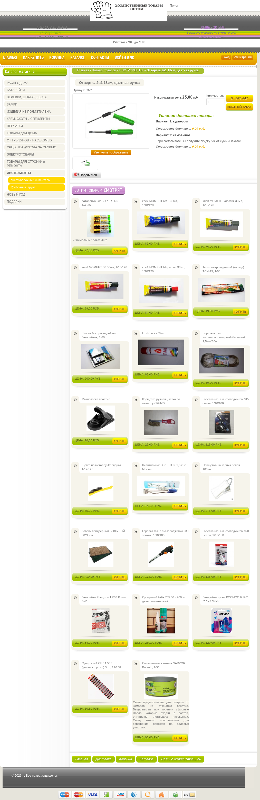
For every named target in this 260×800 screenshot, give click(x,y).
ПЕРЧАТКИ (15, 126)
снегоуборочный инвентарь (30, 180)
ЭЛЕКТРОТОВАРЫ (20, 154)
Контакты (100, 57)
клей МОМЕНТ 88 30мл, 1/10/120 (104, 267)
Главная (10, 57)
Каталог (77, 57)
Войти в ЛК (124, 57)
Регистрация (243, 57)
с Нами (50, 27)
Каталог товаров (104, 70)
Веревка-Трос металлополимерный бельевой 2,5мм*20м (224, 337)
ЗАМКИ (12, 104)
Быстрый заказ (239, 106)
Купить (119, 250)
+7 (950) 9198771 (50, 33)
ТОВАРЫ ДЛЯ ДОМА (22, 133)
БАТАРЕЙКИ (16, 90)
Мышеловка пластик (96, 399)
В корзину (239, 98)
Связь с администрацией (181, 759)
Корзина (211, 27)
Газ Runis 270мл (153, 333)
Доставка (103, 759)
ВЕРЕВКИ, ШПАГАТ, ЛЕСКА (27, 97)
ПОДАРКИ (14, 202)
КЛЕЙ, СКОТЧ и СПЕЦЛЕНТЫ (28, 119)
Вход (226, 57)
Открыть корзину (211, 36)
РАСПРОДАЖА (17, 83)
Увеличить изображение (111, 152)
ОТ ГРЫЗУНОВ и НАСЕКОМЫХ (29, 140)
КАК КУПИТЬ (33, 57)
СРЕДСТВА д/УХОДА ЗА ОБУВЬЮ (31, 147)
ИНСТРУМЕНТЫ (131, 70)
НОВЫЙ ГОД (16, 194)
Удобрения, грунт (23, 187)
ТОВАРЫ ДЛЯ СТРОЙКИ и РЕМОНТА (26, 164)
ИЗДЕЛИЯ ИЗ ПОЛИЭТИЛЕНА (29, 111)
